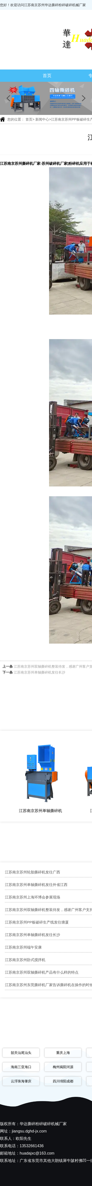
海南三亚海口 (21, 1067)
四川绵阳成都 (63, 1081)
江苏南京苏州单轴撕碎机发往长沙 (39, 672)
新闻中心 (42, 119)
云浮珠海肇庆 (21, 1081)
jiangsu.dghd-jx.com (29, 1131)
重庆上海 (63, 1053)
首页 (47, 75)
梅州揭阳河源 (63, 1067)
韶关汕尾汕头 (21, 1053)
